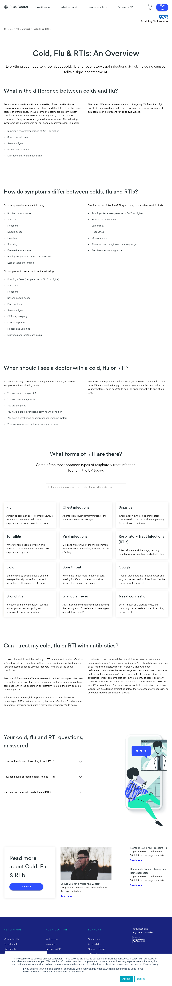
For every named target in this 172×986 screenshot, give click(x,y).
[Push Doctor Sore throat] (86, 575)
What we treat (69, 7)
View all (26, 887)
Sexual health (11, 944)
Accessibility (94, 944)
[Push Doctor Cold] (30, 575)
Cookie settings (96, 949)
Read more (67, 896)
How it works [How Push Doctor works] (42, 7)
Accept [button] (126, 979)
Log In (150, 7)
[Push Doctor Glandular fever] (86, 604)
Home (9, 29)
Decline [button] (141, 979)
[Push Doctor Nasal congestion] (142, 604)
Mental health (11, 939)
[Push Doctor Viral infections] (86, 545)
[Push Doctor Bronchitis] (30, 604)
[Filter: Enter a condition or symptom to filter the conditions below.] (86, 487)
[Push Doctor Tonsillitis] (30, 545)
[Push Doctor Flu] (30, 515)
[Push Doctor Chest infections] (86, 515)
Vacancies (51, 944)
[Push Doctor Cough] (142, 575)
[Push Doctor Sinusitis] (142, 515)
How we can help (97, 7)
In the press (52, 939)
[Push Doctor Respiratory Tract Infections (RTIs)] (142, 545)
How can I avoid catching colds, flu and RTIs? (29, 761)
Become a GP (125, 7)
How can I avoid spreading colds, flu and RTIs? (29, 777)
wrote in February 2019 (125, 667)
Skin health (10, 949)
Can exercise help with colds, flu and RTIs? (27, 792)
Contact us (94, 939)
